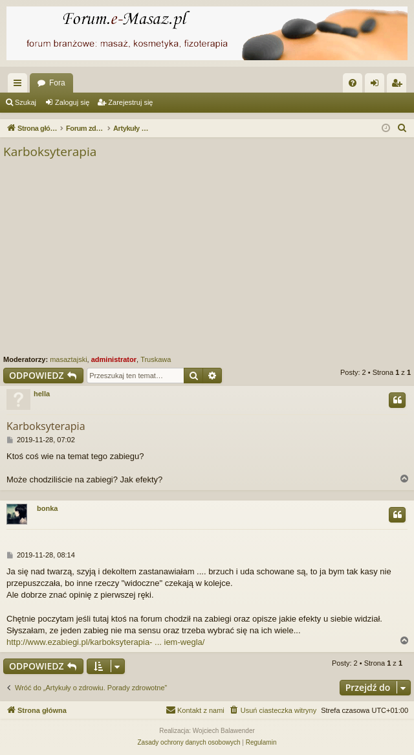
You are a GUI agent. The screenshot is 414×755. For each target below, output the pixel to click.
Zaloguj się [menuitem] (377, 85)
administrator (113, 359)
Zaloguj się (72, 102)
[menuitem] (352, 83)
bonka (47, 508)
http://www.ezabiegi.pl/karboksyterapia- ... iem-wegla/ (105, 642)
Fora (57, 82)
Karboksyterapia (49, 151)
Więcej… (20, 85)
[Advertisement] (207, 257)
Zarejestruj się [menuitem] (399, 85)
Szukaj (25, 102)
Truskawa (155, 359)
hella (42, 394)
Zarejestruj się (130, 102)
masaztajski (68, 359)
